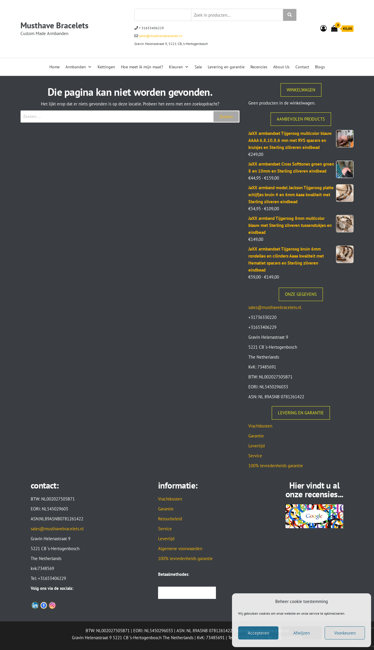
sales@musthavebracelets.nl (160, 36)
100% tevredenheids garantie (275, 465)
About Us (281, 66)
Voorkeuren (345, 633)
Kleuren (179, 67)
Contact (302, 66)
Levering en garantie (226, 66)
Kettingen (106, 66)
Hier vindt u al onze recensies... (314, 489)
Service (255, 455)
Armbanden (78, 67)
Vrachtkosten (260, 426)
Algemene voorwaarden (180, 548)
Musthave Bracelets (54, 25)
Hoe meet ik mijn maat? (142, 66)
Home (54, 66)
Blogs (320, 66)
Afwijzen (301, 633)
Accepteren (258, 633)
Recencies (258, 66)
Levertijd (256, 446)
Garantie (256, 436)
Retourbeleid (170, 519)
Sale (198, 66)
